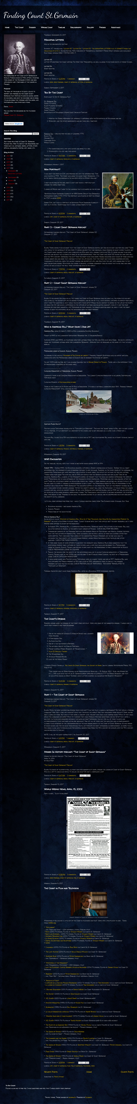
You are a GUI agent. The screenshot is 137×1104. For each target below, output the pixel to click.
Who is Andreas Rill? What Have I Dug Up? (67, 326)
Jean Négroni (79, 1032)
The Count (19, 27)
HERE (59, 198)
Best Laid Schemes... (53, 934)
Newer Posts (51, 1071)
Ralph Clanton (88, 1038)
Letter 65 (87, 48)
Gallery (90, 27)
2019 (8, 162)
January (11, 184)
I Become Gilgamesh (53, 989)
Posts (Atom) (59, 1077)
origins (66, 684)
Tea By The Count (53, 92)
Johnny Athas (113, 967)
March (11, 180)
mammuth (72, 1097)
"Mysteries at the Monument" (57, 963)
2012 (8, 197)
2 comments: (71, 156)
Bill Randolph (72, 1007)
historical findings (76, 449)
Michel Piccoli (86, 1025)
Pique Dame (50, 1051)
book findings (58, 82)
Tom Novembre (103, 983)
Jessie (11, 106)
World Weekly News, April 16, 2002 (63, 789)
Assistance (115, 27)
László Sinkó (71, 998)
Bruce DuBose (78, 989)
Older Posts (127, 1071)
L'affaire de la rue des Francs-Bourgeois (61, 983)
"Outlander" (50, 927)
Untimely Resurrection (54, 936)
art (51, 217)
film (68, 1066)
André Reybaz (91, 1012)
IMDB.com (52, 923)
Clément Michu (98, 1016)
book (51, 82)
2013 (8, 194)
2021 (8, 156)
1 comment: (71, 79)
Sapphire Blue (51, 956)
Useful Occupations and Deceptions (58, 941)
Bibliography (75, 27)
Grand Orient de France (98, 362)
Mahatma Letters (54, 39)
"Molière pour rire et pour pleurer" (59, 1016)
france (66, 449)
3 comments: (71, 213)
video (93, 1066)
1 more (47, 943)
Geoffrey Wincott (84, 1045)
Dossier (32, 27)
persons (66, 608)
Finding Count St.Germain (40, 15)
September (12, 177)
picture (69, 217)
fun (75, 878)
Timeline (61, 27)
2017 (8, 168)
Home (7, 27)
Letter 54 (77, 48)
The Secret (50, 994)
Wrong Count (47, 27)
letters (80, 82)
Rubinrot (49, 974)
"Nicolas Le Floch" (52, 980)
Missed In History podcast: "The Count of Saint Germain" (75, 751)
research (67, 159)
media (66, 272)
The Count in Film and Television (61, 888)
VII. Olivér (50, 998)
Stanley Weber (76, 932)
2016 (8, 187)
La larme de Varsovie (54, 985)
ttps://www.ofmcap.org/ (67, 382)
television (86, 1066)
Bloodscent (50, 1007)
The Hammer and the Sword (56, 1038)
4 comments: (72, 681)
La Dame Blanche (52, 938)
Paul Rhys (73, 947)
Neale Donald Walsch (80, 952)
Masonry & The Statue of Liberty (76, 355)
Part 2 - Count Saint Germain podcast (65, 282)
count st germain (70, 82)
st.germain (88, 82)
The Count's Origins (54, 618)
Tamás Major (76, 1020)
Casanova (49, 947)
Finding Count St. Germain (13, 115)
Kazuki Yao (80, 1003)
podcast (71, 272)
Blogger (88, 1097)
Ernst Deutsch (72, 1051)
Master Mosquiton (53, 1003)
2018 (8, 165)
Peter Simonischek (76, 956)
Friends (102, 27)
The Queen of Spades (53, 1032)
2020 (8, 159)
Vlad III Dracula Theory (58, 651)
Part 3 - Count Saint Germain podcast (65, 227)
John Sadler (75, 994)
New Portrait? (52, 169)
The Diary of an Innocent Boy (57, 1025)
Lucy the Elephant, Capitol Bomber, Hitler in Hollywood (66, 967)
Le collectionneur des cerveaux (57, 1012)
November (12, 171)
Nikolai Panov (79, 1056)
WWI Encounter (53, 459)
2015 (8, 190)
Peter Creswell (116, 1045)
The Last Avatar (52, 952)
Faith (47, 932)
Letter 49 (67, 48)
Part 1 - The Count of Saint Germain (64, 694)
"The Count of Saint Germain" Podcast (58, 241)
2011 (8, 200)
